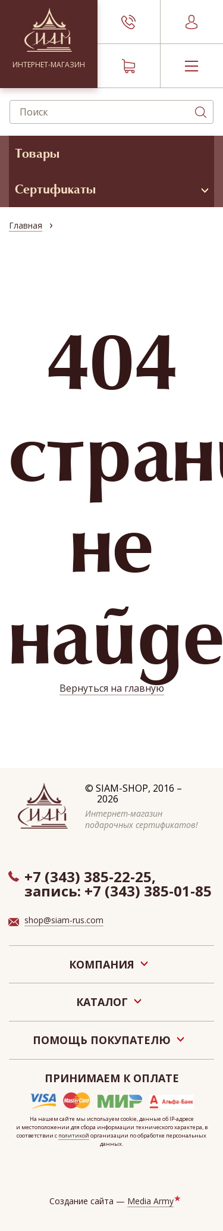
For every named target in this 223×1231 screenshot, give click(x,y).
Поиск (200, 112)
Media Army (150, 1201)
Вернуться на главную (111, 688)
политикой (73, 1135)
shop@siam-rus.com (63, 920)
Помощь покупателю (102, 1040)
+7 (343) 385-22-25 (88, 876)
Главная (25, 225)
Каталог (102, 1002)
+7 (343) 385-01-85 (148, 891)
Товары (37, 153)
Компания (101, 964)
